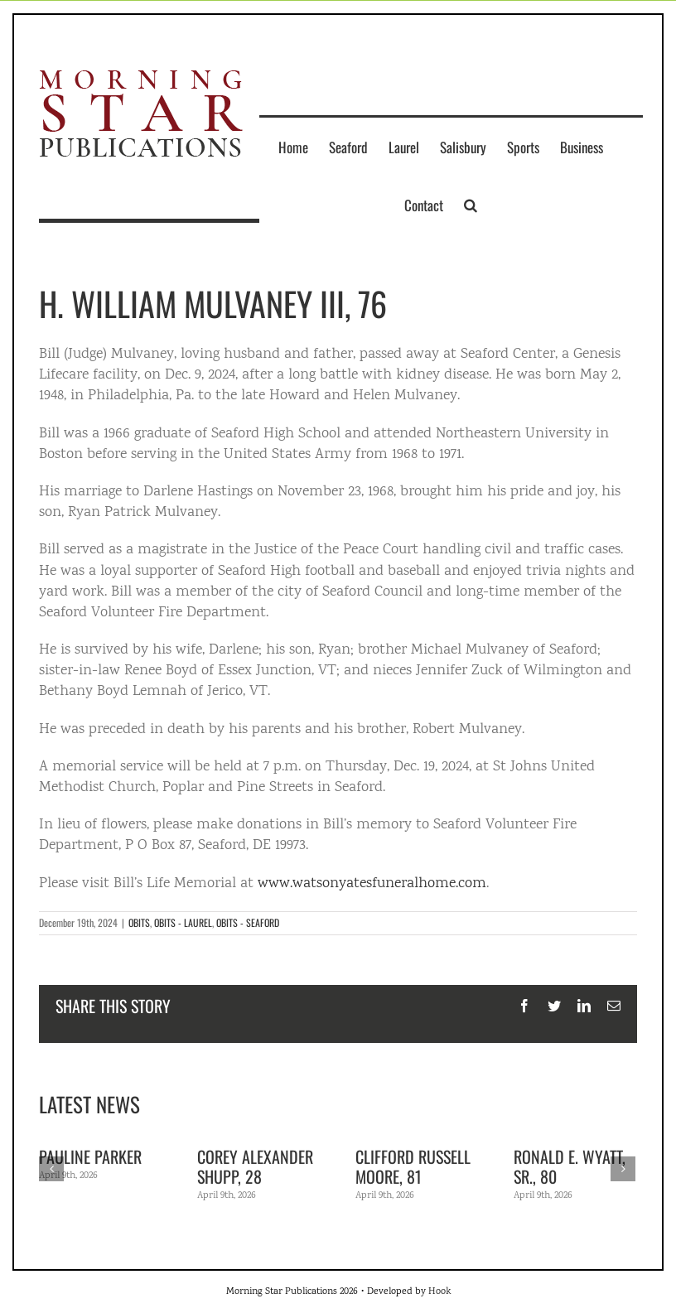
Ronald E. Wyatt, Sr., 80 (569, 1166)
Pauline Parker (90, 1156)
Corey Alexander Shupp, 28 (255, 1166)
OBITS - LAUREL (183, 922)
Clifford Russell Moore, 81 (413, 1166)
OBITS (139, 922)
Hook (439, 1292)
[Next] (623, 1168)
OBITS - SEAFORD (247, 922)
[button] (470, 205)
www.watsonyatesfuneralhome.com (372, 884)
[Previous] (51, 1168)
